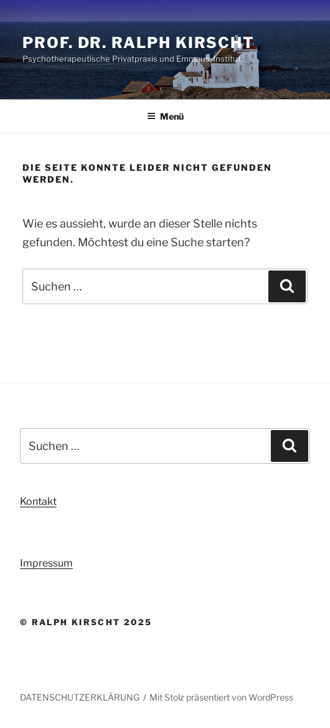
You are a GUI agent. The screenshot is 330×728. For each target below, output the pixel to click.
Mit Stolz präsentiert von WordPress (221, 697)
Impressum (46, 563)
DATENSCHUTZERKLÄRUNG (79, 697)
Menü (165, 116)
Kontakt (38, 501)
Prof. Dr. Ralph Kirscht (138, 43)
